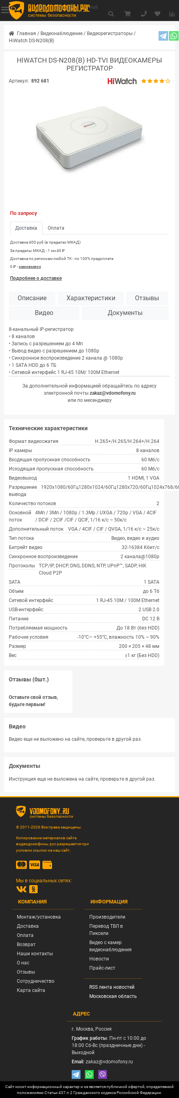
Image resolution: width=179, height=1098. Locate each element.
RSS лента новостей (112, 987)
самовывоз (30, 266)
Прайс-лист (102, 968)
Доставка (28, 926)
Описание (32, 298)
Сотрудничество (35, 981)
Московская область (113, 996)
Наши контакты (35, 953)
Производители (107, 917)
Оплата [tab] (56, 228)
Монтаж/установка (39, 917)
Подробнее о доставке (36, 278)
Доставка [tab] (26, 228)
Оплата (25, 935)
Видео (44, 313)
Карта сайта (31, 990)
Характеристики (90, 298)
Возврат (26, 944)
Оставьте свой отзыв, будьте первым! (33, 701)
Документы (125, 313)
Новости (99, 959)
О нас (23, 963)
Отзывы (147, 298)
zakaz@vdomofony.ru (113, 393)
